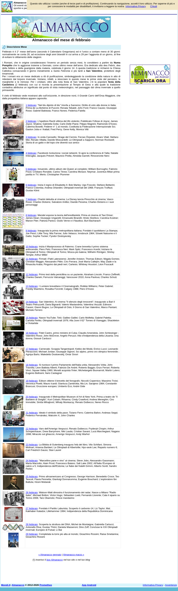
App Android (89, 585)
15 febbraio (32, 317)
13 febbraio (32, 286)
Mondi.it (5, 585)
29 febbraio (32, 534)
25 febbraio (32, 476)
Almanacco (18, 585)
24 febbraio (32, 460)
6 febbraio (31, 185)
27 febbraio (32, 508)
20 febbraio (32, 396)
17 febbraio (32, 348)
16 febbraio (32, 333)
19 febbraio (32, 380)
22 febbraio (32, 428)
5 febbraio (31, 169)
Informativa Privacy (153, 585)
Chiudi (153, 6)
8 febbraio (31, 215)
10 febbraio (32, 246)
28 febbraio (32, 524)
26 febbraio (32, 492)
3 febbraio (31, 137)
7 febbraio (31, 199)
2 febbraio (31, 121)
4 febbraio (31, 153)
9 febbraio (31, 230)
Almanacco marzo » (73, 554)
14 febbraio (32, 301)
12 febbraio (32, 274)
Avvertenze (171, 585)
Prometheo (45, 585)
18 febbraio (32, 364)
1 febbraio (31, 105)
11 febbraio (32, 258)
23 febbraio (32, 444)
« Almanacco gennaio (49, 554)
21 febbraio (32, 412)
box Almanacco (55, 559)
